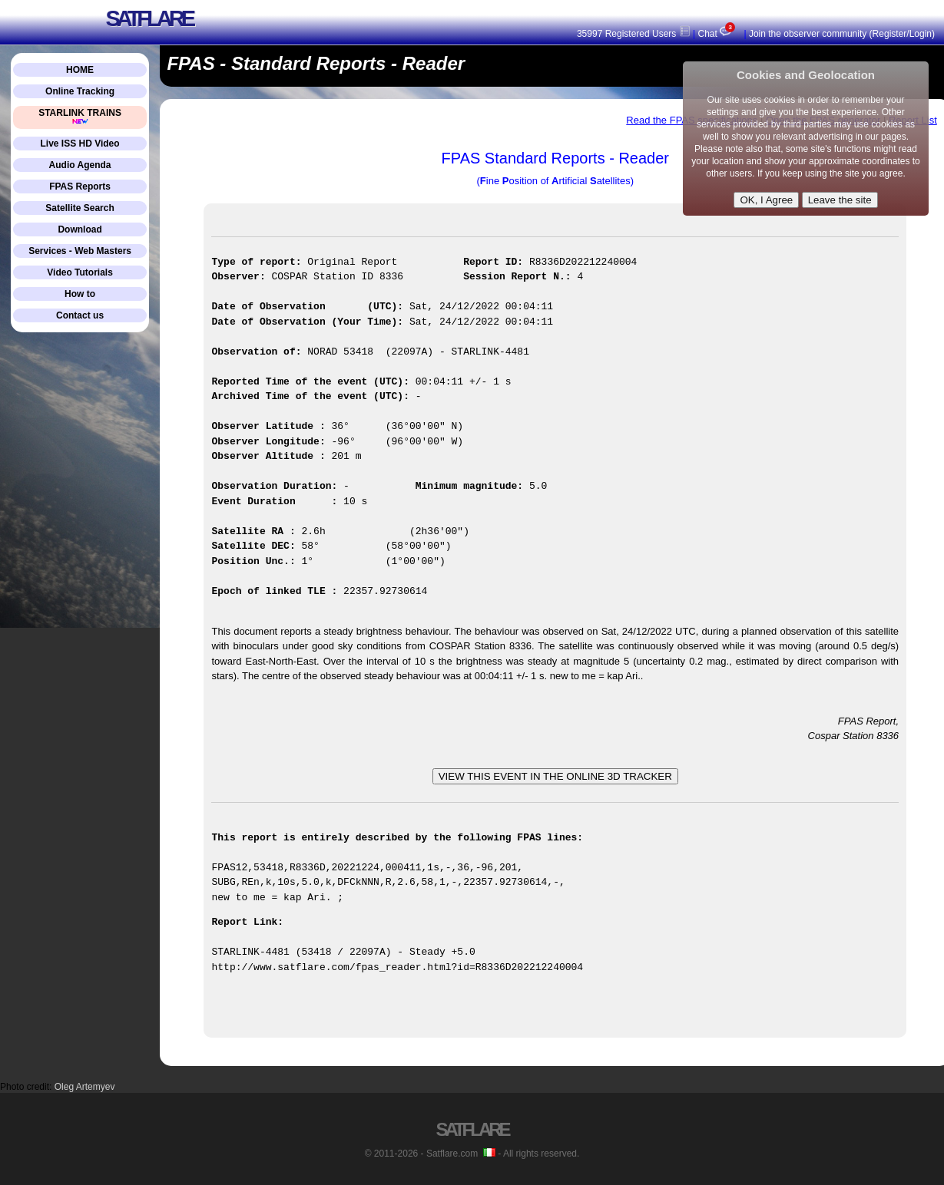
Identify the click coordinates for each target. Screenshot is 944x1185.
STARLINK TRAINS (79, 116)
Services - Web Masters (79, 251)
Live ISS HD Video (79, 143)
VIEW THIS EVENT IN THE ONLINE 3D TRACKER (555, 776)
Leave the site (840, 200)
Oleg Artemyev (85, 1086)
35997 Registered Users (634, 33)
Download (79, 229)
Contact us (80, 315)
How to (80, 294)
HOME (80, 69)
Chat (718, 33)
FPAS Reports (80, 186)
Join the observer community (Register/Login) (842, 33)
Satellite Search (79, 208)
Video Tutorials (80, 272)
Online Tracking (79, 91)
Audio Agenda (80, 165)
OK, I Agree (766, 200)
